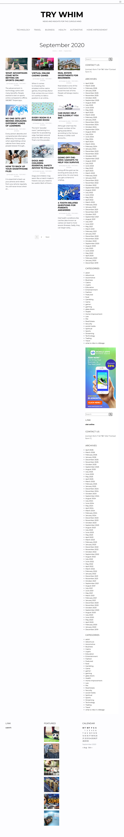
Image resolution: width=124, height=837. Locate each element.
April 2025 (89, 112)
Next (47, 237)
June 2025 (89, 108)
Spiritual (88, 329)
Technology (23, 30)
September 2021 (92, 217)
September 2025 (92, 100)
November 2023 (91, 154)
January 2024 (90, 149)
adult (87, 273)
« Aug (84, 748)
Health (62, 30)
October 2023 (90, 156)
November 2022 (91, 183)
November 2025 (91, 95)
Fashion (88, 292)
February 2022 (91, 205)
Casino (88, 282)
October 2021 (90, 214)
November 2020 (92, 239)
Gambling (89, 299)
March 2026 (90, 86)
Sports (88, 331)
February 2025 (91, 117)
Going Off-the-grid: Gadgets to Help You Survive (68, 160)
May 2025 (89, 110)
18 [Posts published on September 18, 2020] (92, 736)
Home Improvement (97, 30)
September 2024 (92, 129)
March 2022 (90, 202)
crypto (88, 285)
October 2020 (91, 241)
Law (87, 316)
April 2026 (89, 83)
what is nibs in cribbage (95, 343)
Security (88, 324)
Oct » (90, 748)
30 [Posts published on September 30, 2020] (88, 741)
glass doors (89, 309)
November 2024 (92, 125)
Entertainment (91, 290)
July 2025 (89, 105)
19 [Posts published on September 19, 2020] (94, 736)
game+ (88, 304)
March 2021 (89, 229)
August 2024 (90, 132)
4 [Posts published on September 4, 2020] (91, 730)
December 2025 (91, 93)
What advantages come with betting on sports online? (16, 76)
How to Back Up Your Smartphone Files (17, 168)
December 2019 (91, 263)
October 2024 (91, 127)
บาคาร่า (8, 728)
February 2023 (91, 176)
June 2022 (89, 195)
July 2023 (89, 163)
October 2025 (90, 98)
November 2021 (91, 212)
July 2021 (89, 222)
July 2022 (89, 193)
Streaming (89, 333)
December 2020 (92, 236)
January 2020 (90, 260)
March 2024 (90, 144)
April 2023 (89, 171)
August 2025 (90, 103)
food (87, 297)
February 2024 (91, 146)
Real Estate (90, 321)
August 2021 (90, 219)
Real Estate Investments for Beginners (68, 75)
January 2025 (90, 120)
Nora (17, 85)
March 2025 (90, 115)
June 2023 (89, 166)
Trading (88, 338)
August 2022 (90, 190)
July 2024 (89, 134)
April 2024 (89, 142)
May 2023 (89, 168)
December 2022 (91, 180)
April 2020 (89, 256)
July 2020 (89, 248)
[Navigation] (120, 2)
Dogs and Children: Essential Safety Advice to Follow (43, 164)
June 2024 (89, 137)
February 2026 (91, 88)
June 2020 (89, 251)
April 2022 (89, 200)
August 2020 (90, 246)
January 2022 (90, 207)
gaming (88, 307)
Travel (37, 30)
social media (90, 326)
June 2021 (89, 224)
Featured (22, 83)
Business (50, 30)
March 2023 (90, 173)
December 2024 (92, 122)
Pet (86, 319)
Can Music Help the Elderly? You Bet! (68, 115)
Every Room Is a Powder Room (41, 118)
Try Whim (62, 14)
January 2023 (90, 178)
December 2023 (91, 151)
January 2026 (90, 91)
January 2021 (90, 234)
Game (87, 302)
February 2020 (91, 258)
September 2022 (92, 188)
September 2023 (92, 159)
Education (89, 287)
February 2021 (91, 231)
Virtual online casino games (41, 74)
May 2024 (89, 139)
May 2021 (89, 226)
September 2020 (92, 243)
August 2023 (90, 161)
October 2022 (90, 185)
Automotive (76, 30)
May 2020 (89, 253)
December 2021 (91, 209)
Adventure (89, 275)
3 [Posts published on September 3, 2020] (89, 730)
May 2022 (89, 197)
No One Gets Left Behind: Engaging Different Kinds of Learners (16, 122)
